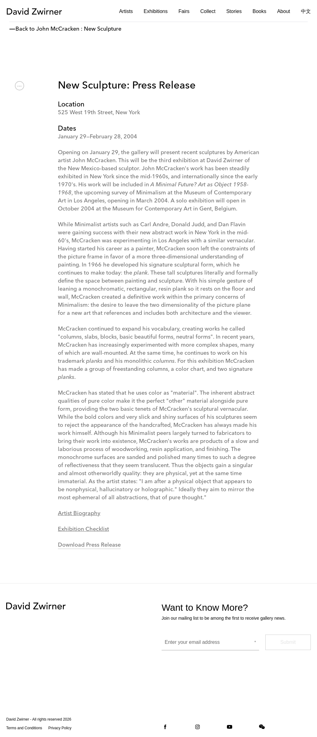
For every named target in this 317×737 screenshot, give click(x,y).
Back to (25, 29)
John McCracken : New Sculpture (78, 29)
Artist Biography (79, 513)
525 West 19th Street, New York (99, 112)
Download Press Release (89, 545)
